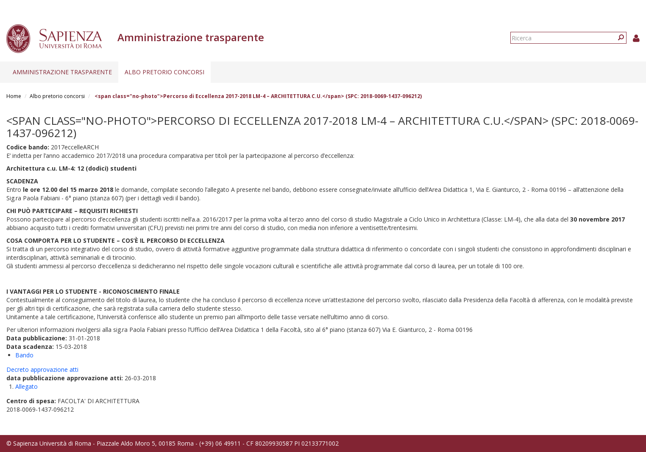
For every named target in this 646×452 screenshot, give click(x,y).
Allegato (26, 386)
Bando (24, 355)
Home (13, 96)
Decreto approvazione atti (42, 369)
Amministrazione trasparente (62, 72)
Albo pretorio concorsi (164, 72)
